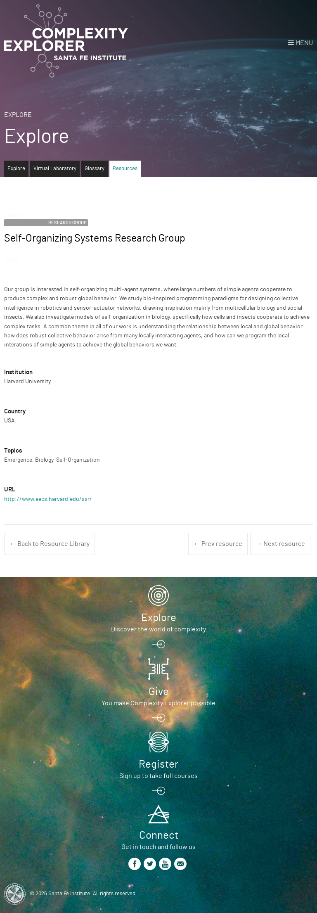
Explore (18, 114)
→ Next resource (280, 544)
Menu (304, 43)
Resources (125, 168)
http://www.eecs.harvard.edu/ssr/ (48, 499)
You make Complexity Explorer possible (158, 703)
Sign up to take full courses (158, 776)
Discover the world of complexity (158, 629)
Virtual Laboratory (54, 168)
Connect (158, 835)
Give (159, 691)
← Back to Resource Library (49, 544)
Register (158, 764)
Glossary (94, 168)
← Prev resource (218, 544)
